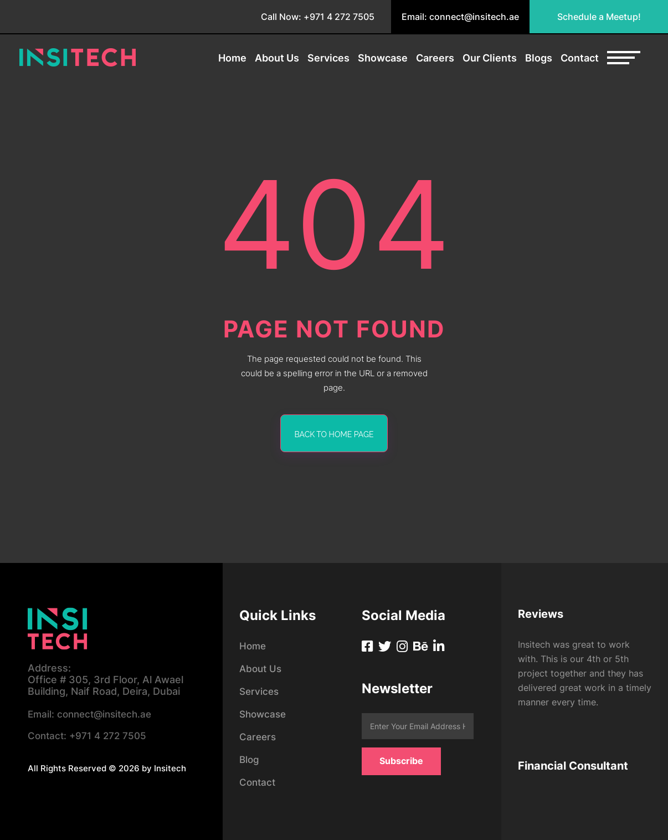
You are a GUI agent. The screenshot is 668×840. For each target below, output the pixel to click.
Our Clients (490, 58)
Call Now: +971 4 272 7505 (317, 16)
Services (328, 58)
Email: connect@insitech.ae (460, 16)
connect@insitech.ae (93, 715)
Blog (249, 759)
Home (232, 58)
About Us (277, 58)
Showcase (383, 58)
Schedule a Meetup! (599, 16)
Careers (435, 58)
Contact (580, 58)
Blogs (538, 58)
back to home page (334, 434)
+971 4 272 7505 (90, 738)
